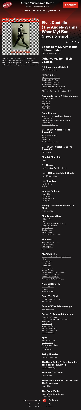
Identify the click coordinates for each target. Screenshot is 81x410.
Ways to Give (39, 11)
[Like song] (72, 41)
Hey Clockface (47, 184)
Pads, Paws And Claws (50, 345)
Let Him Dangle (47, 343)
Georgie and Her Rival (49, 226)
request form (33, 65)
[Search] (59, 10)
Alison (44, 137)
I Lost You (45, 289)
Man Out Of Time (48, 198)
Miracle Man (46, 266)
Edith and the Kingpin (49, 70)
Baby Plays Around (48, 341)
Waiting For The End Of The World (53, 272)
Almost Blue (46, 194)
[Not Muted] (24, 400)
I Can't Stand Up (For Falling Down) (54, 168)
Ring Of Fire (46, 101)
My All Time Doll (48, 326)
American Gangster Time (50, 242)
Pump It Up (46, 140)
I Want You (45, 160)
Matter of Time (47, 376)
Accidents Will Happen (50, 125)
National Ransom (48, 291)
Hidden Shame (47, 322)
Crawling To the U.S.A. (50, 357)
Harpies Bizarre (47, 228)
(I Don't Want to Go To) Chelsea (53, 394)
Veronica (45, 347)
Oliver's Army (46, 152)
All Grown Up (46, 219)
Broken (44, 221)
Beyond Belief (47, 196)
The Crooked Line (48, 333)
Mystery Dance (47, 268)
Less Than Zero (47, 261)
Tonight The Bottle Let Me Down (53, 87)
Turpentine (45, 249)
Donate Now (70, 5)
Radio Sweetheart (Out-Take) (52, 53)
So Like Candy (47, 230)
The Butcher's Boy (48, 368)
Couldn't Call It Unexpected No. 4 (54, 223)
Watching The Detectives (51, 142)
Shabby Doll (46, 201)
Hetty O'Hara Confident (50, 176)
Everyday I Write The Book (51, 299)
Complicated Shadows (50, 317)
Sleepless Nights (48, 309)
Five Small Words (48, 287)
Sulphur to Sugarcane (49, 330)
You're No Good (47, 349)
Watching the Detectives (50, 277)
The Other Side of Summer (51, 234)
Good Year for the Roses (50, 82)
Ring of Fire (46, 104)
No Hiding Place (47, 244)
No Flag (44, 186)
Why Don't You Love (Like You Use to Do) (56, 91)
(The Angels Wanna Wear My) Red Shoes (56, 257)
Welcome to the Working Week (53, 279)
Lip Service (46, 263)
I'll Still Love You (47, 211)
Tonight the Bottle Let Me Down (53, 89)
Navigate (26, 11)
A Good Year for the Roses (51, 78)
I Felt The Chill (47, 324)
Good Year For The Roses (50, 80)
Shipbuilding (46, 301)
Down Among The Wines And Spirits (55, 319)
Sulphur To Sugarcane (49, 328)
